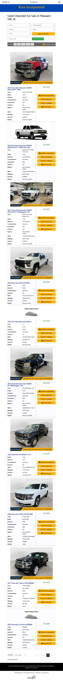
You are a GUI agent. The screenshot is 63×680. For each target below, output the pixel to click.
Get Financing (46, 99)
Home (10, 666)
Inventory (16, 666)
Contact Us (35, 668)
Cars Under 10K (30, 666)
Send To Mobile (46, 103)
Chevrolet (12, 659)
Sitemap (38, 673)
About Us (27, 668)
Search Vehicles (43, 34)
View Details (46, 107)
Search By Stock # (38, 39)
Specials (22, 666)
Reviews (51, 666)
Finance (38, 666)
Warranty (44, 666)
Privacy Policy (45, 673)
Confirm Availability (46, 95)
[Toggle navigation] (59, 2)
